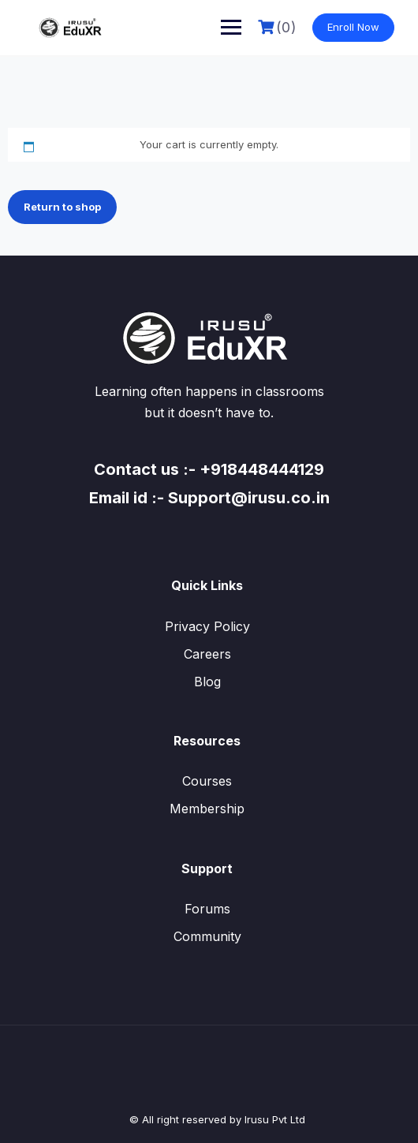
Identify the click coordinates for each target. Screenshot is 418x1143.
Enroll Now (353, 27)
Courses (207, 781)
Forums (207, 909)
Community (207, 936)
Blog (207, 681)
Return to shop (62, 206)
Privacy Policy (207, 626)
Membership (207, 808)
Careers (207, 654)
